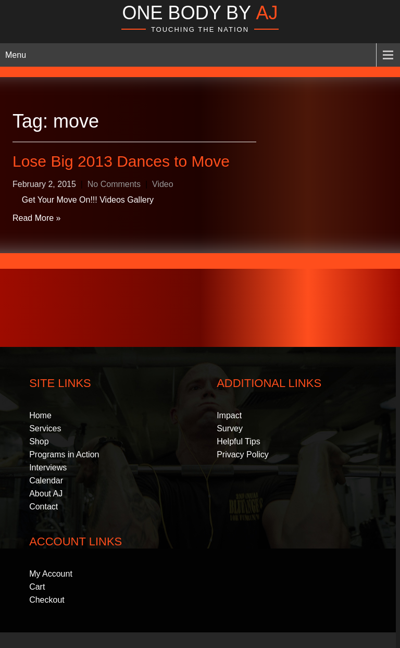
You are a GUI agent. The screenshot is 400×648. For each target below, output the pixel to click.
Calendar (46, 480)
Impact (229, 415)
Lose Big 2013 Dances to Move (121, 161)
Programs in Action (64, 454)
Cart (37, 586)
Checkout (47, 599)
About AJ (46, 493)
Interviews (48, 467)
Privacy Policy (243, 454)
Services (45, 428)
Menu (15, 55)
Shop (38, 441)
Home (40, 415)
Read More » (36, 218)
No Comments (114, 184)
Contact (43, 506)
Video (162, 184)
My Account (50, 573)
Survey (230, 428)
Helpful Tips (238, 441)
